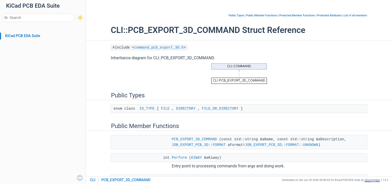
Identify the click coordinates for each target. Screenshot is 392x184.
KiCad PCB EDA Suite (22, 36)
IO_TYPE (147, 109)
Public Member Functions (261, 15)
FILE (165, 109)
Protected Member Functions (297, 15)
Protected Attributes (329, 15)
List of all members (355, 15)
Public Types (236, 15)
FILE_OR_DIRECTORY (220, 109)
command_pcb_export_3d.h (159, 47)
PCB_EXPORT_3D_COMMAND (194, 139)
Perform (179, 158)
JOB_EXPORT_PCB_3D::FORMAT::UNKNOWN (281, 145)
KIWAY (196, 158)
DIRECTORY (186, 109)
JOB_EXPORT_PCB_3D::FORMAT (199, 145)
